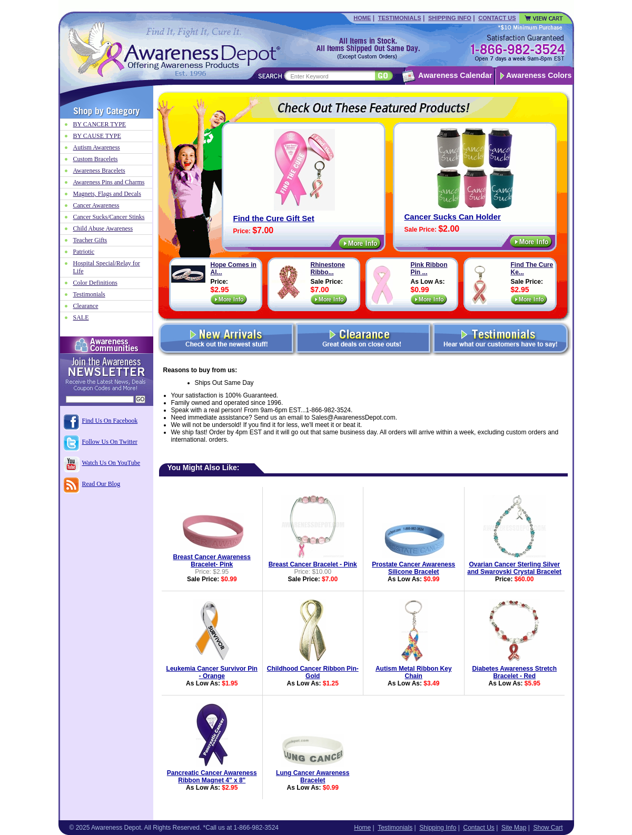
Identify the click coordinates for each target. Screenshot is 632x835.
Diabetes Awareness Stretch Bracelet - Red (514, 672)
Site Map (513, 827)
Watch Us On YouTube (111, 462)
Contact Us (497, 18)
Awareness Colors (539, 75)
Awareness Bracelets (99, 170)
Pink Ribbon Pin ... (429, 268)
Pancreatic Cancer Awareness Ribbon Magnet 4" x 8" (212, 776)
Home (362, 18)
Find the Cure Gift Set (273, 218)
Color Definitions (95, 282)
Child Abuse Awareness (103, 228)
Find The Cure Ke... (532, 268)
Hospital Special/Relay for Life (106, 267)
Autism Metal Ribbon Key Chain (414, 672)
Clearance (85, 306)
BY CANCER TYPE (99, 124)
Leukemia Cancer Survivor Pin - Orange (212, 672)
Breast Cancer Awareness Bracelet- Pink (212, 560)
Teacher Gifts (90, 240)
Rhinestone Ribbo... (328, 268)
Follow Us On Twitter (109, 441)
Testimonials (399, 18)
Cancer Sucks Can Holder (452, 216)
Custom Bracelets (95, 159)
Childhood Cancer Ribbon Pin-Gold (313, 672)
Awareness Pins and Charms (109, 182)
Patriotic (84, 251)
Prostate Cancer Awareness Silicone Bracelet (413, 568)
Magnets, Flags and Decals (107, 193)
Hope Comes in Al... (233, 268)
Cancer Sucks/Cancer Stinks (109, 217)
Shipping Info (449, 18)
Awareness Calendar (455, 75)
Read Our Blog (101, 484)
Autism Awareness (96, 147)
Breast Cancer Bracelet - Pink (313, 564)
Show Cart (547, 827)
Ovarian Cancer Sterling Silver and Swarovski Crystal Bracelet (514, 568)
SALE (81, 317)
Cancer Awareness (96, 205)
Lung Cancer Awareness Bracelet (312, 776)
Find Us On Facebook (110, 420)
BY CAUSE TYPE (97, 136)
